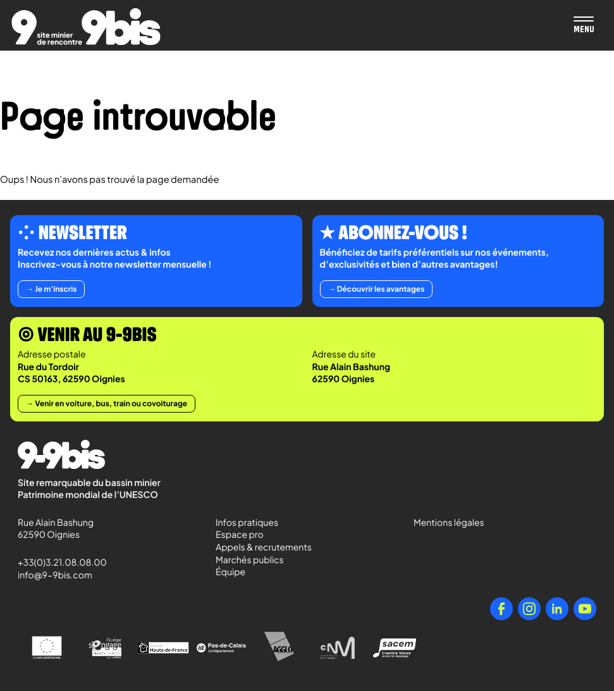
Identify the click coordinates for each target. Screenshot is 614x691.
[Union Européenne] (47, 648)
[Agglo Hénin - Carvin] (279, 648)
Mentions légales (449, 522)
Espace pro (240, 534)
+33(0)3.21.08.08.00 (56, 562)
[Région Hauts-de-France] (163, 648)
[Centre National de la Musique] (338, 648)
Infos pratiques (247, 522)
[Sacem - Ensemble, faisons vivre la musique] (396, 648)
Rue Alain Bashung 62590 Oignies (56, 529)
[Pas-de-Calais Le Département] (221, 648)
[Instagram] (529, 608)
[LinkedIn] (557, 608)
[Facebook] (501, 608)
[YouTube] (585, 608)
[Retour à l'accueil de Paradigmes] (86, 27)
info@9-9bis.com (55, 575)
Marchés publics (250, 560)
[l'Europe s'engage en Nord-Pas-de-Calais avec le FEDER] (105, 648)
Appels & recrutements (264, 547)
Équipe (230, 572)
